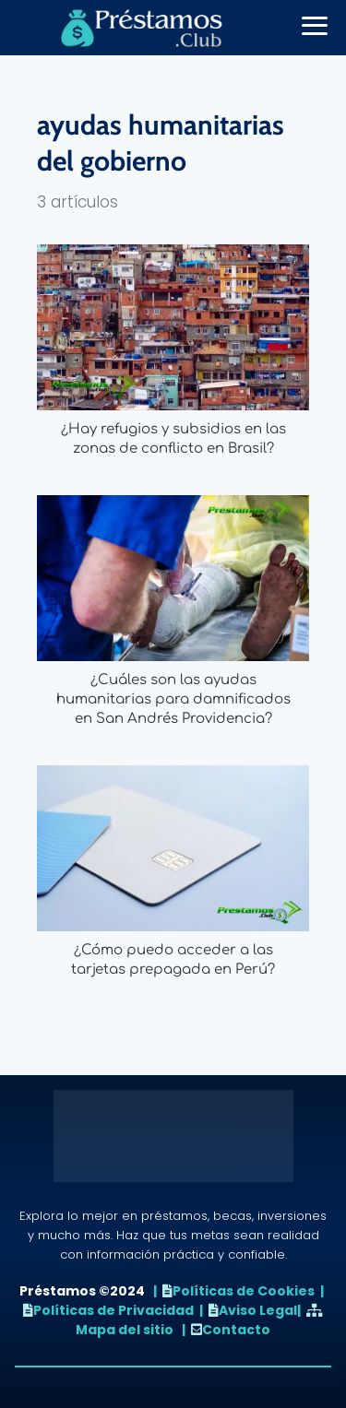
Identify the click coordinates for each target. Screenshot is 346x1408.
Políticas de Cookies (244, 1291)
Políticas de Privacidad (113, 1310)
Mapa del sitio (124, 1329)
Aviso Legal (258, 1310)
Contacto (236, 1329)
